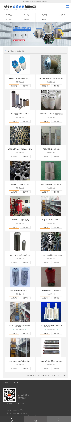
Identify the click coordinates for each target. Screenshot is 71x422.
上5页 (51, 375)
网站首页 (9, 15)
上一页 (42, 375)
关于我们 (26, 15)
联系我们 (44, 19)
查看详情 (25, 86)
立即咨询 (14, 86)
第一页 (47, 375)
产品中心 (44, 15)
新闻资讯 (9, 19)
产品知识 (62, 15)
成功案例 (26, 19)
